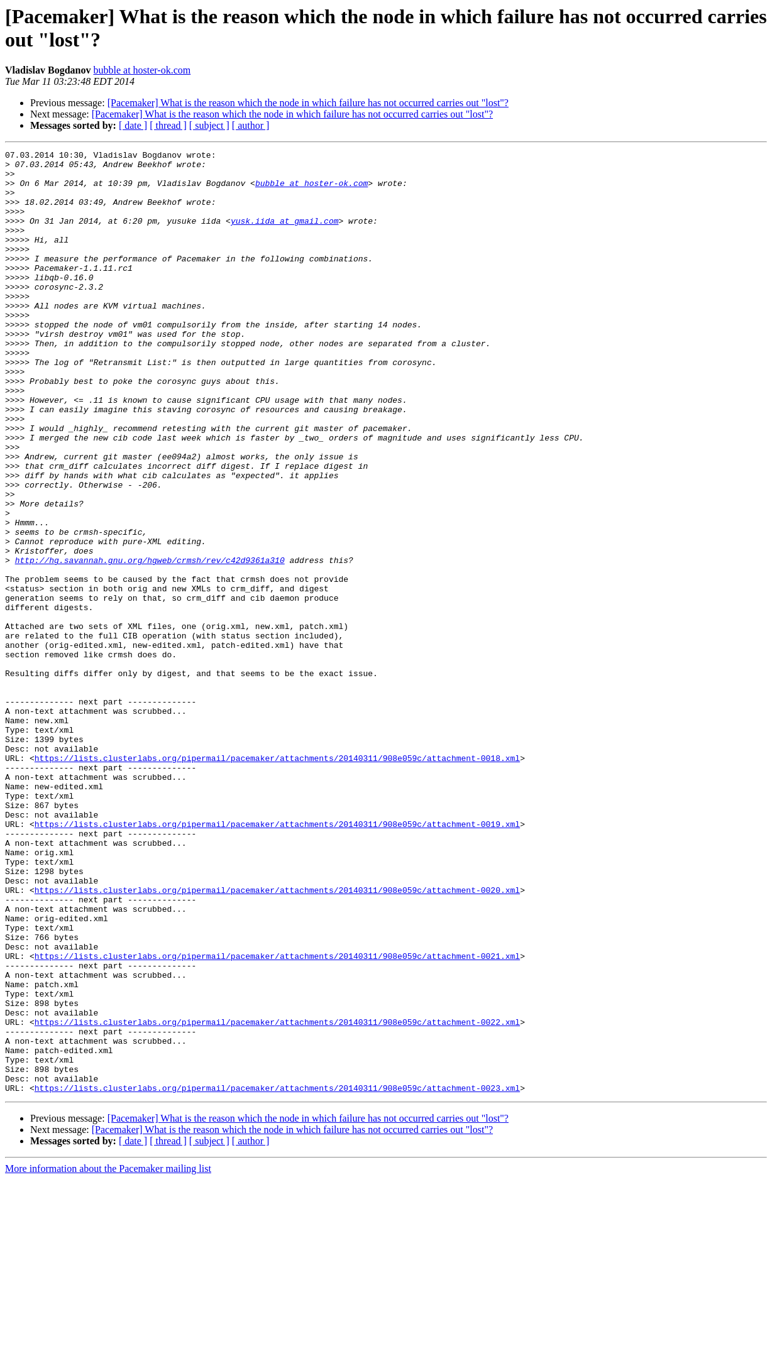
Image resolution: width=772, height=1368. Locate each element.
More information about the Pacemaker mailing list (108, 1357)
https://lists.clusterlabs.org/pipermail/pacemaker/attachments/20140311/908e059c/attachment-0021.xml (277, 1118)
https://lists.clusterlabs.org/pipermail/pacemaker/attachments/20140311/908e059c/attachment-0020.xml (277, 1038)
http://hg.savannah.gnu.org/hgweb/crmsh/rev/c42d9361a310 (150, 642)
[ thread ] (168, 125)
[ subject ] (209, 125)
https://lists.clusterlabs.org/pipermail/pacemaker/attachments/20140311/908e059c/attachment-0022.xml (277, 1197)
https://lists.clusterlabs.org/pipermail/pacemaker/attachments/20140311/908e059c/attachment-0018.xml (277, 880)
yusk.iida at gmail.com (285, 235)
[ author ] (251, 125)
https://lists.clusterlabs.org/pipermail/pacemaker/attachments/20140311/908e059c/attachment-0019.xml (277, 959)
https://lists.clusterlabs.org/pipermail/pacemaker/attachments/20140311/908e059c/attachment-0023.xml (277, 1276)
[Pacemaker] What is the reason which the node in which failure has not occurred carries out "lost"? (308, 102)
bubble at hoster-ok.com (141, 70)
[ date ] (133, 125)
